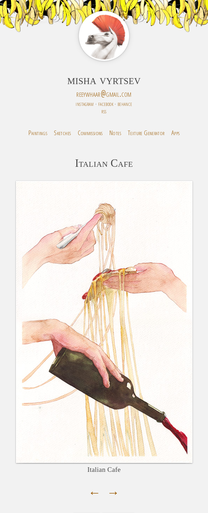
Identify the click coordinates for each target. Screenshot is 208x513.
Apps (175, 132)
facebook (105, 104)
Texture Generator (146, 132)
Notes (115, 132)
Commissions (90, 132)
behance (125, 104)
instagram (85, 104)
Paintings (38, 132)
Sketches (62, 132)
